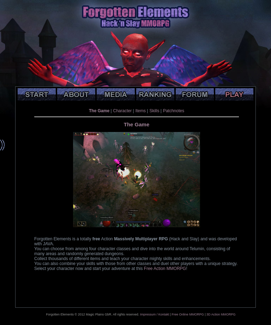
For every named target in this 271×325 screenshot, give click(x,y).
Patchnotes (173, 110)
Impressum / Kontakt (154, 314)
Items (141, 110)
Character (122, 110)
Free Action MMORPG (165, 268)
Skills (154, 110)
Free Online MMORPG (188, 314)
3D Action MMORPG (221, 314)
